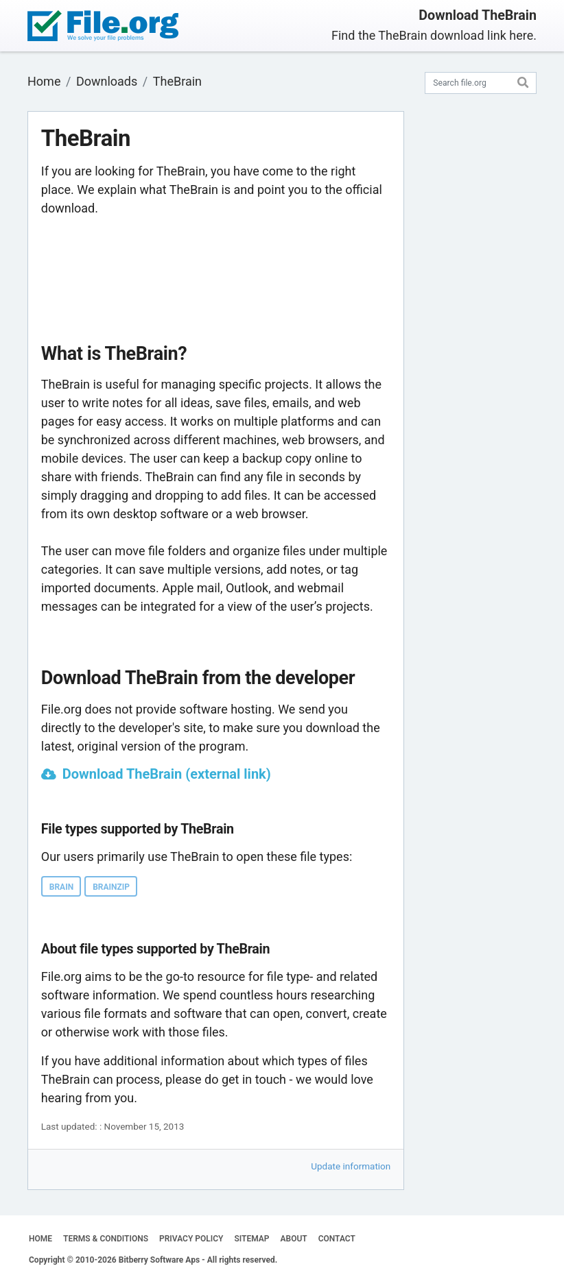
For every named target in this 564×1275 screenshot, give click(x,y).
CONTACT (336, 1238)
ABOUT (294, 1238)
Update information (350, 1166)
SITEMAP (251, 1238)
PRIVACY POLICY (191, 1238)
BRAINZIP (111, 887)
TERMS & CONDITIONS (105, 1238)
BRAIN (61, 887)
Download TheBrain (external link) (166, 774)
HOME (40, 1238)
